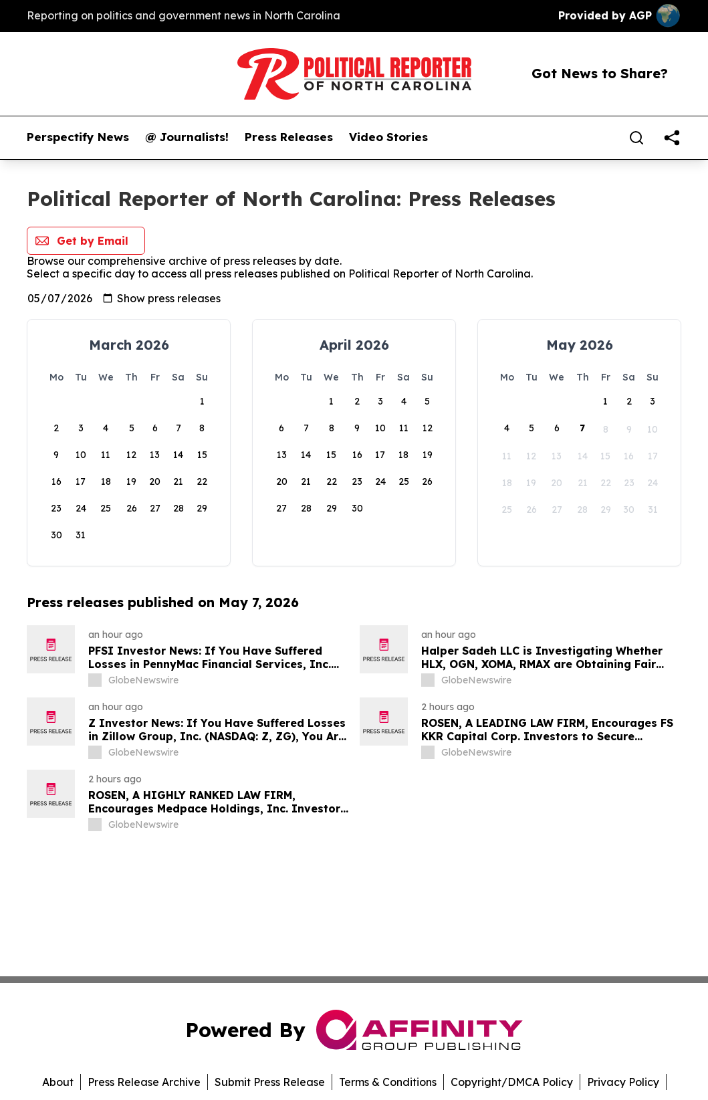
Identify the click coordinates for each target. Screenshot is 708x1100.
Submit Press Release (270, 1082)
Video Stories (388, 137)
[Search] (636, 137)
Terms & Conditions (388, 1082)
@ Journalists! (187, 137)
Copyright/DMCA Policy (512, 1082)
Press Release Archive (144, 1082)
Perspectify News (78, 137)
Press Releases (289, 137)
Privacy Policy (623, 1082)
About (58, 1082)
